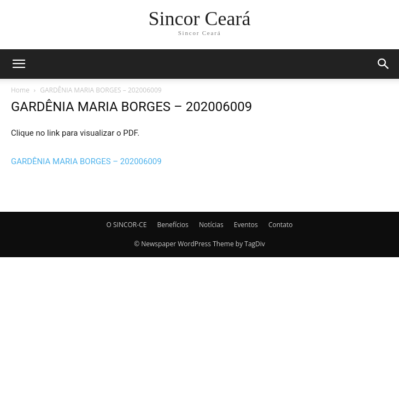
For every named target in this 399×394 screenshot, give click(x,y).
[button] (18, 64)
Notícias (211, 224)
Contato (280, 224)
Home (20, 90)
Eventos (246, 224)
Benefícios (172, 224)
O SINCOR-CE (127, 224)
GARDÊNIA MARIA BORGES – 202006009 (86, 161)
